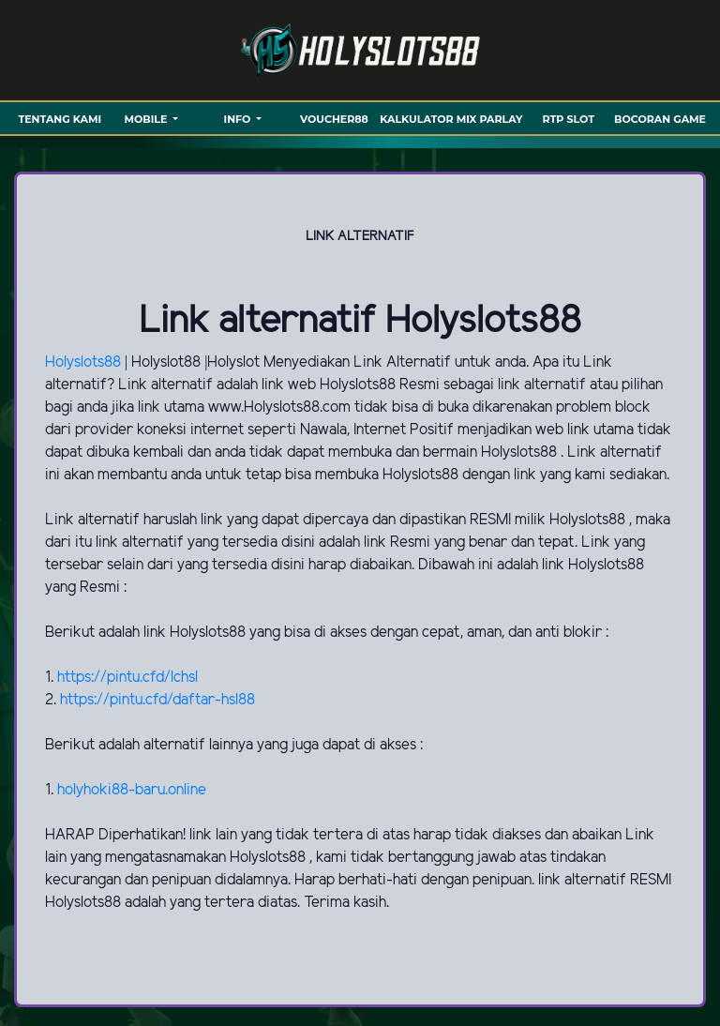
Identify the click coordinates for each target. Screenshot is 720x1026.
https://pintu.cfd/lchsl (127, 678)
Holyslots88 (85, 362)
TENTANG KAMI (59, 119)
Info (239, 119)
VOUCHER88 (334, 119)
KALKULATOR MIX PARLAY (451, 119)
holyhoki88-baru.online (131, 790)
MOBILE (147, 119)
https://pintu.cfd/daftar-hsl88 (157, 700)
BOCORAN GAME (660, 119)
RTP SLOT (568, 119)
